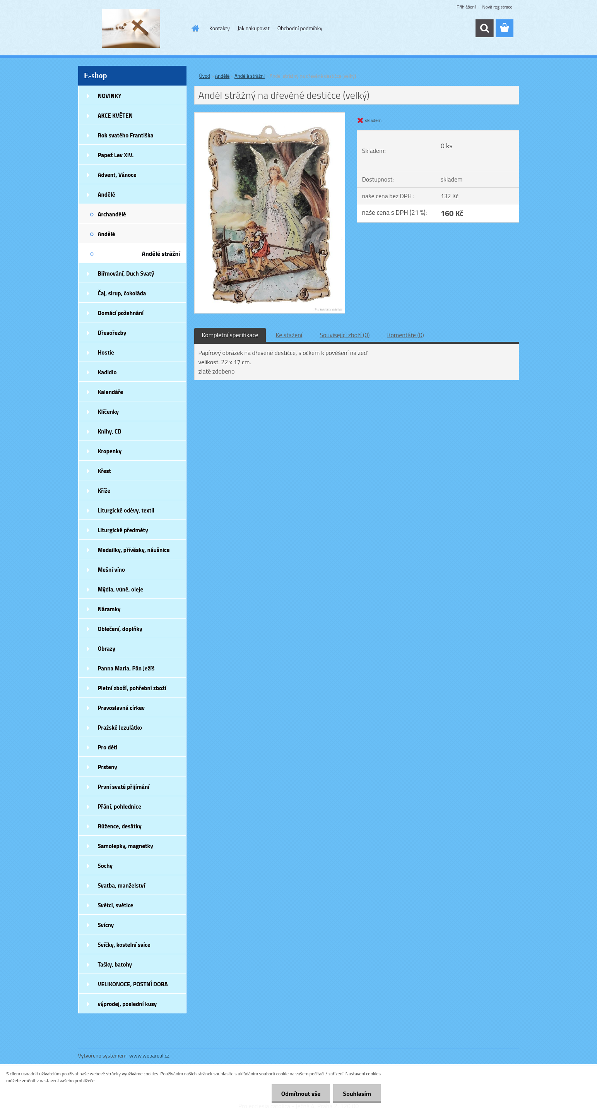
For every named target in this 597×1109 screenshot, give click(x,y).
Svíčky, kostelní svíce (124, 944)
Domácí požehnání (121, 313)
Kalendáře (110, 391)
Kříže (104, 490)
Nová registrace (497, 6)
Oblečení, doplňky (120, 628)
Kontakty (219, 28)
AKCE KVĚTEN (115, 115)
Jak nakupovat (254, 28)
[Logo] (131, 28)
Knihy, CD (109, 431)
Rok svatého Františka (126, 135)
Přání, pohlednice (119, 806)
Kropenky (110, 451)
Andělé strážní (161, 253)
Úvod (204, 76)
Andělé (106, 194)
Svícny (106, 924)
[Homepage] (195, 28)
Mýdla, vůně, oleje (121, 589)
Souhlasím (357, 1093)
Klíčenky (108, 411)
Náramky (109, 609)
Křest (104, 470)
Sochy (105, 865)
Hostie (106, 352)
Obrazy (107, 648)
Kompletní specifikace (230, 334)
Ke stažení (288, 334)
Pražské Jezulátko (120, 727)
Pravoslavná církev (121, 707)
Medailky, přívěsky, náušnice (134, 549)
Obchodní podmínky (300, 28)
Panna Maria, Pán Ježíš (126, 668)
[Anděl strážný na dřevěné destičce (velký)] (270, 115)
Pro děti (108, 747)
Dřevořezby (112, 332)
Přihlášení (466, 6)
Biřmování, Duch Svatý (126, 273)
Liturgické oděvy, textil (126, 510)
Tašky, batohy (115, 964)
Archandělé (112, 214)
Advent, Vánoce (117, 174)
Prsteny (107, 767)
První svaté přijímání (124, 786)
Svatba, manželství (121, 885)
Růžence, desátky (120, 826)
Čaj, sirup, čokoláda (122, 293)
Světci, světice (115, 905)
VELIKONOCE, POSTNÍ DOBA (133, 984)
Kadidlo (107, 372)
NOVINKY (109, 95)
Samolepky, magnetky (125, 846)
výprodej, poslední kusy (127, 1003)
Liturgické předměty (123, 530)
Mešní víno (111, 569)
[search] (484, 28)
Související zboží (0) (344, 334)
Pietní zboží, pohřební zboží (132, 688)
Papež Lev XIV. (116, 155)
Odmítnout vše (301, 1093)
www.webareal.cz (149, 1055)
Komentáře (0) (405, 334)
